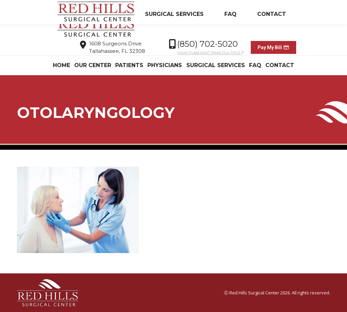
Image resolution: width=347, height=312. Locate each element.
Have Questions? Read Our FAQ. (210, 52)
